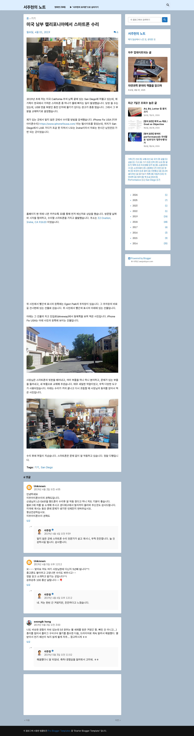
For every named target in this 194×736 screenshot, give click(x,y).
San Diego (47, 467)
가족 (130, 159)
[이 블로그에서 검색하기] (144, 19)
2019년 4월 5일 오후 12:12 (48, 564)
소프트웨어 (138, 168)
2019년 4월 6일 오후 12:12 (58, 597)
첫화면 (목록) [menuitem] (60, 7)
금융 (130, 162)
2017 (150, 227)
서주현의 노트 (34, 7)
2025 (150, 200)
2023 (150, 205)
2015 (150, 238)
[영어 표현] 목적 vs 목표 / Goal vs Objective (155, 123)
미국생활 (144, 165)
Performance (134, 180)
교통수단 (146, 159)
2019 (150, 216)
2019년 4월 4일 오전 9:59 (57, 533)
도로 (160, 162)
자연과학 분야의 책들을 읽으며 (145, 85)
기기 (33, 18)
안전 (159, 168)
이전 (117, 720)
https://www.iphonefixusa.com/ (57, 123)
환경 (153, 177)
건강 (137, 159)
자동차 (157, 174)
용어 (145, 171)
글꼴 (162, 159)
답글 (28, 521)
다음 (28, 720)
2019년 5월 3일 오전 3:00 (47, 624)
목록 (134, 165)
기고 (137, 162)
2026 (150, 195)
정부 (139, 177)
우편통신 (154, 171)
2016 (150, 232)
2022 (150, 211)
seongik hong (42, 621)
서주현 (47, 530)
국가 (155, 159)
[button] (168, 5)
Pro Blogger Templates (59, 731)
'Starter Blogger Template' (87, 731)
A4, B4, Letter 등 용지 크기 (155, 110)
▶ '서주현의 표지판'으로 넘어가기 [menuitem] (84, 7)
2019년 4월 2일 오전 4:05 (47, 489)
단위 (153, 162)
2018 (150, 222)
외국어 (136, 171)
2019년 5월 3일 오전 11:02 (58, 654)
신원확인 (150, 168)
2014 (150, 243)
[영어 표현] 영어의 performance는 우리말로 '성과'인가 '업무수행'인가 (155, 138)
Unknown (39, 486)
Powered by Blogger (139, 258)
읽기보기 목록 (145, 174)
